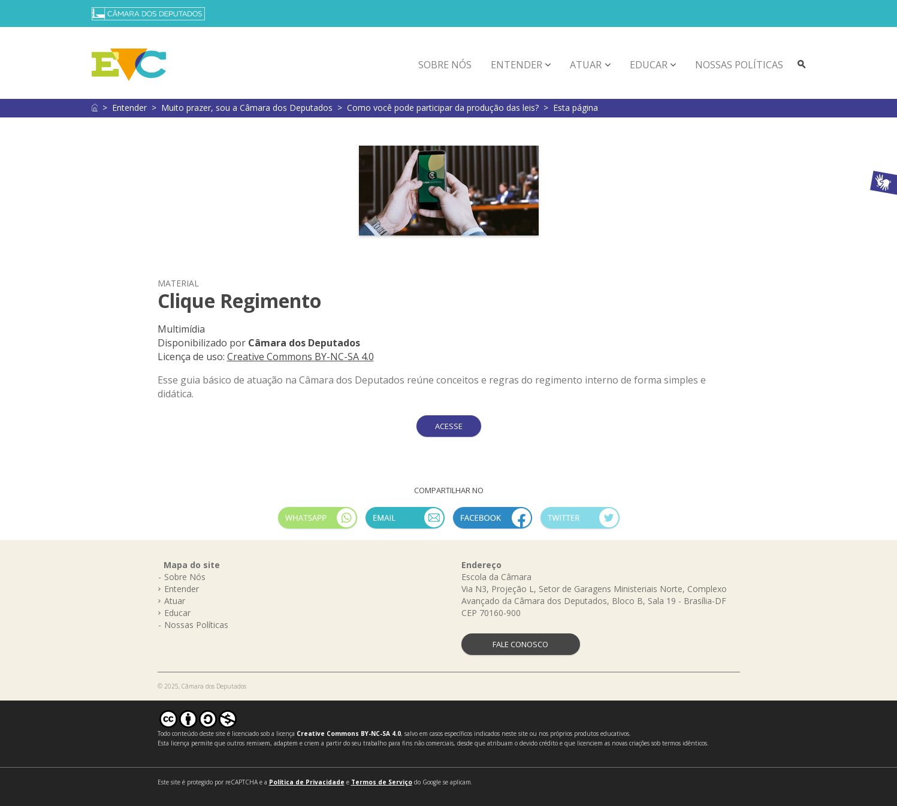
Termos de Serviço (381, 782)
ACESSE (449, 426)
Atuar (586, 64)
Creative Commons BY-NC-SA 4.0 (300, 356)
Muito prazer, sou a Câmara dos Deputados (247, 107)
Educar (649, 64)
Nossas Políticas (739, 64)
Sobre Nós (445, 64)
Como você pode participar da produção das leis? (443, 107)
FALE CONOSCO (520, 644)
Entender (516, 64)
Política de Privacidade (307, 782)
